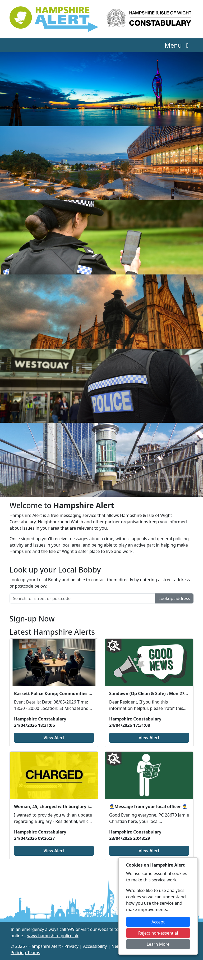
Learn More (158, 944)
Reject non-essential (158, 933)
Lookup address (174, 598)
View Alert (53, 738)
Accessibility (95, 946)
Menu (178, 45)
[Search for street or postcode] (82, 598)
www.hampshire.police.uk (53, 936)
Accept (158, 922)
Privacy (71, 946)
